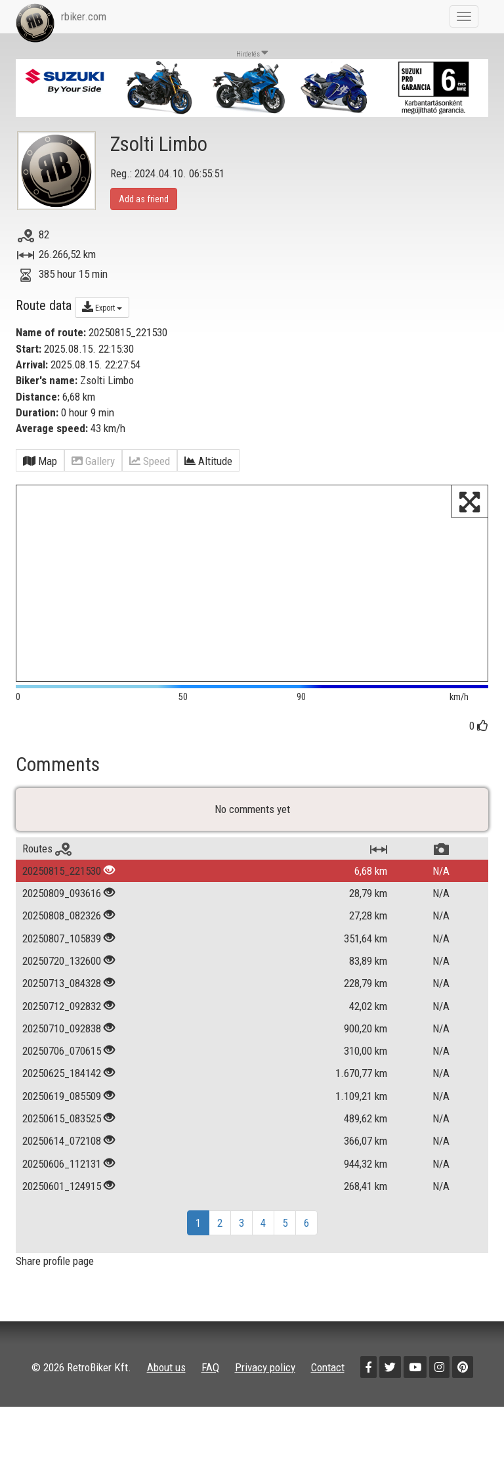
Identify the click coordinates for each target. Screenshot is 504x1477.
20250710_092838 (61, 1028)
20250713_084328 (61, 983)
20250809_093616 (61, 893)
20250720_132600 (61, 960)
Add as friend (144, 199)
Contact (328, 1367)
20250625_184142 (61, 1073)
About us (166, 1367)
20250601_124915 (61, 1186)
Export (102, 307)
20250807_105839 (61, 938)
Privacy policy (265, 1367)
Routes (47, 848)
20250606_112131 (61, 1163)
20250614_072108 (61, 1140)
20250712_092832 (61, 1006)
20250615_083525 (61, 1118)
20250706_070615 (61, 1050)
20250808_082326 (61, 915)
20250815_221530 (61, 870)
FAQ (210, 1367)
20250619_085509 (61, 1096)
